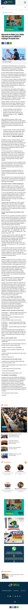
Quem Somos (16, 590)
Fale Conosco (23, 590)
